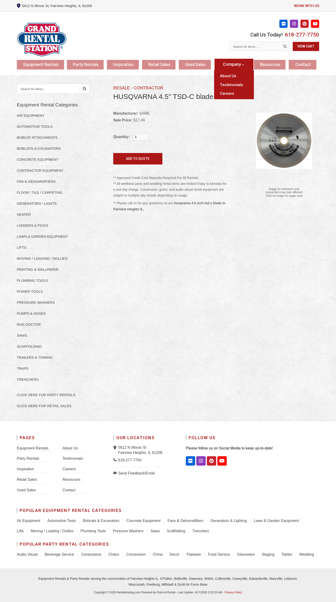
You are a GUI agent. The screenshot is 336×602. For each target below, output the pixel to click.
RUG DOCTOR (29, 324)
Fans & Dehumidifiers (185, 521)
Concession (136, 554)
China (158, 554)
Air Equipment (28, 521)
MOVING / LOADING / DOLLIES (42, 258)
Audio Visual (27, 554)
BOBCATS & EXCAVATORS (39, 148)
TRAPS (23, 368)
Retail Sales (162, 64)
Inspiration (125, 64)
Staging (268, 554)
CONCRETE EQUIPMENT (37, 159)
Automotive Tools (61, 521)
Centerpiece (91, 554)
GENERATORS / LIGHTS (37, 203)
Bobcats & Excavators (101, 521)
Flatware (193, 554)
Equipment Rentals (41, 64)
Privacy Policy (233, 592)
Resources (271, 64)
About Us (70, 448)
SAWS (22, 335)
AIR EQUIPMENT (30, 115)
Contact (304, 64)
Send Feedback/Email (136, 473)
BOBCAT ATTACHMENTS (37, 137)
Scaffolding (176, 531)
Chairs (113, 554)
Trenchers (200, 531)
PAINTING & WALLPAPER (37, 269)
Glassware (246, 554)
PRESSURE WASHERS (36, 302)
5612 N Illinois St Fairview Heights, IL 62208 (140, 450)
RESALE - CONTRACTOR (138, 88)
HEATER (24, 214)
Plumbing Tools (93, 531)
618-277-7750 (302, 35)
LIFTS (21, 247)
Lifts (20, 531)
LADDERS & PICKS (32, 225)
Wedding (306, 554)
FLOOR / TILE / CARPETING (40, 192)
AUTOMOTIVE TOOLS (35, 126)
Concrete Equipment (143, 521)
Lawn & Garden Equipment (276, 521)
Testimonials (72, 458)
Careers (69, 469)
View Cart (305, 46)
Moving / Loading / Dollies (52, 531)
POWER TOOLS (30, 291)
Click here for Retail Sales (44, 406)
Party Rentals (87, 64)
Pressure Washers (128, 531)
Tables (286, 554)
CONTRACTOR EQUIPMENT (40, 170)
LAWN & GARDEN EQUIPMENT (42, 236)
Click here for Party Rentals (46, 395)
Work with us (306, 6)
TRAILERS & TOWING (35, 357)
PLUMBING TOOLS (32, 280)
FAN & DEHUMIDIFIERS (36, 181)
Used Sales (198, 64)
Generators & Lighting (228, 521)
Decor (175, 554)
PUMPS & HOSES (31, 313)
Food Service (219, 554)
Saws (155, 531)
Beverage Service (59, 554)
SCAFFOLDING (29, 346)
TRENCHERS (28, 379)
